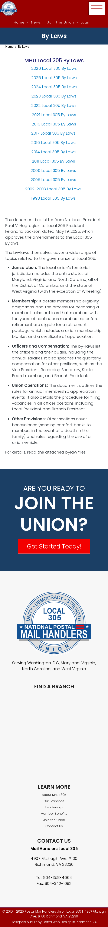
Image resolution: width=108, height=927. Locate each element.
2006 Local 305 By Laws (54, 170)
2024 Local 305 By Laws (54, 86)
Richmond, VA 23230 (54, 864)
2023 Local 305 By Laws (54, 96)
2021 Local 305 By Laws (54, 114)
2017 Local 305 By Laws (53, 133)
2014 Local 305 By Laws (53, 151)
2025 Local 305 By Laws (54, 77)
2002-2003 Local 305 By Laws (54, 189)
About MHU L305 (54, 795)
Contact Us (54, 826)
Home (9, 46)
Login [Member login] (85, 22)
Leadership (54, 807)
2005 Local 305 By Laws (54, 179)
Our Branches (54, 801)
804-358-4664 (57, 877)
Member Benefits (54, 813)
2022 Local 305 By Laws (53, 105)
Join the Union (60, 22)
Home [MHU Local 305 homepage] (19, 22)
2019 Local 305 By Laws (54, 124)
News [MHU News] (36, 22)
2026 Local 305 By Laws (54, 68)
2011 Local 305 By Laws (54, 161)
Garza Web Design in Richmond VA (69, 922)
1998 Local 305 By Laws (54, 198)
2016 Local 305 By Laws (54, 142)
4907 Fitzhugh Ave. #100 (54, 858)
